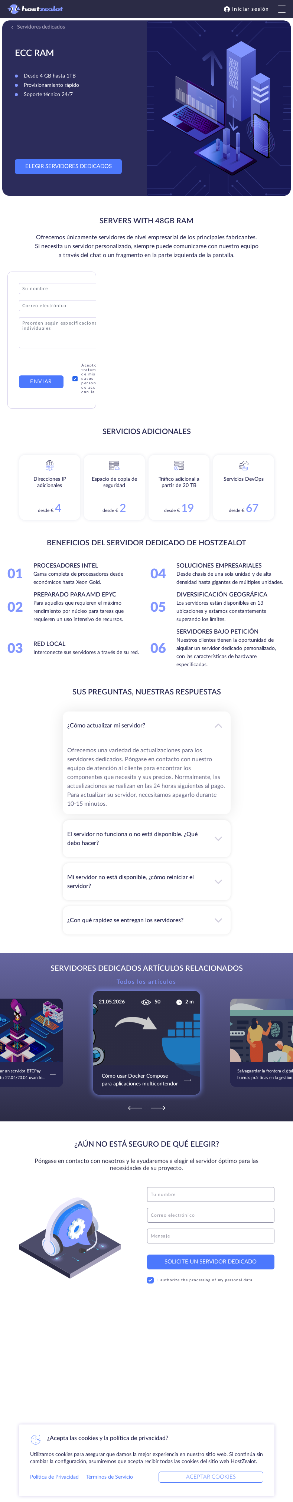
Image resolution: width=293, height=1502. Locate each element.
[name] (210, 1194)
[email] (210, 1215)
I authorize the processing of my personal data (200, 1280)
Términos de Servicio (109, 1477)
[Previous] (135, 1108)
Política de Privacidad (54, 1477)
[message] (210, 1236)
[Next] (158, 1108)
